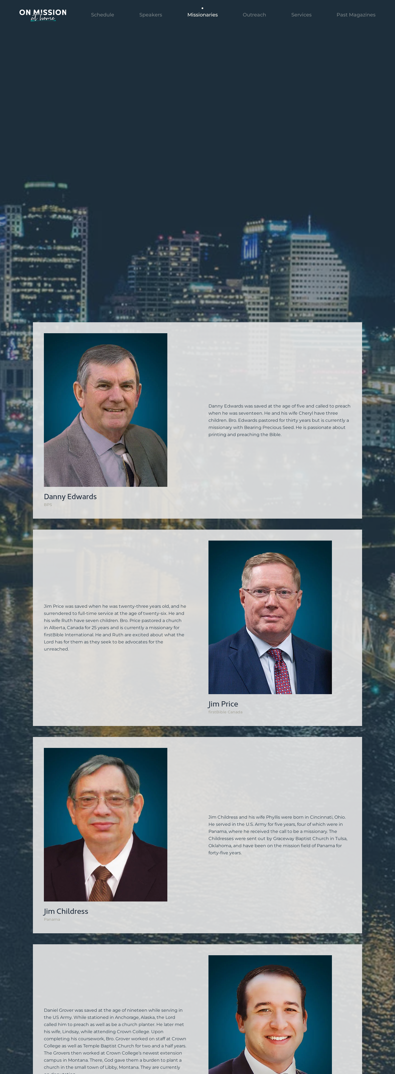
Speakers (150, 15)
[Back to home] (43, 15)
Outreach (254, 15)
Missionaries (202, 15)
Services (301, 15)
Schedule (102, 15)
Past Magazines (356, 15)
